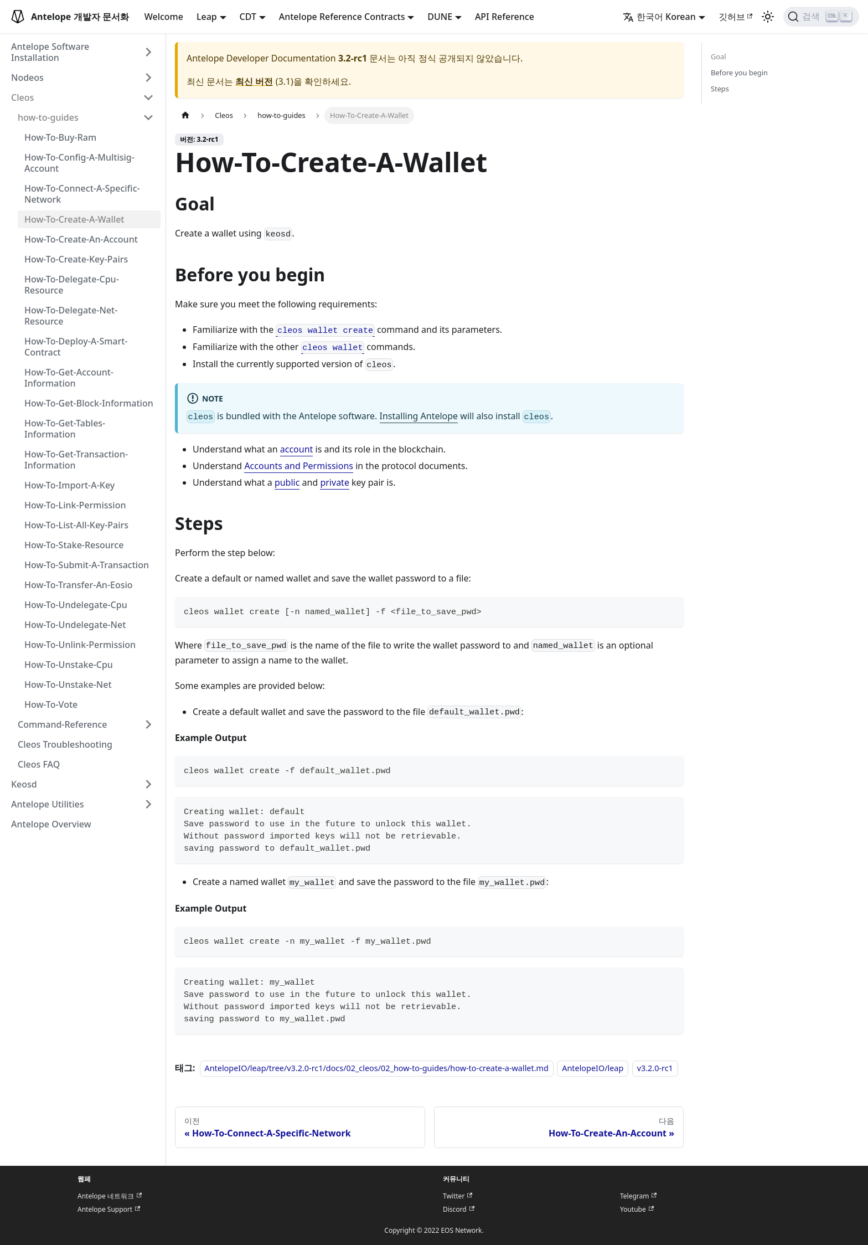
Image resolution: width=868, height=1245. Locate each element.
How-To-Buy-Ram (60, 137)
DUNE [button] (439, 17)
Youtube (637, 1209)
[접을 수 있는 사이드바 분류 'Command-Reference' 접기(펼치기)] (148, 724)
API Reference (504, 17)
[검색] (821, 17)
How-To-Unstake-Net (68, 684)
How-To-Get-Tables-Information (64, 428)
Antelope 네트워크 (110, 1196)
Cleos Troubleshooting (65, 744)
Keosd (24, 784)
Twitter (457, 1196)
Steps (720, 89)
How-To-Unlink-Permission (80, 645)
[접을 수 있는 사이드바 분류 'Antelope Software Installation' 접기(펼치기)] (148, 52)
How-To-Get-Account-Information (68, 377)
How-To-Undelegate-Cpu (75, 605)
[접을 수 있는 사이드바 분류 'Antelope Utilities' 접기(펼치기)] (148, 804)
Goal (718, 56)
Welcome (163, 17)
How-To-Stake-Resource (73, 545)
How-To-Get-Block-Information (88, 403)
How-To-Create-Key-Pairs (76, 259)
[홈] (185, 115)
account (296, 449)
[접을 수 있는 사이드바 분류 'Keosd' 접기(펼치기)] (148, 784)
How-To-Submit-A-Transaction (86, 565)
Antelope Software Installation (50, 52)
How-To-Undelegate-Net (75, 625)
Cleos (22, 97)
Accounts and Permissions (298, 466)
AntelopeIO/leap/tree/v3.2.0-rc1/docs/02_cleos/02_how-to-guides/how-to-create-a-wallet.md (377, 1068)
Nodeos (27, 77)
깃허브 (736, 17)
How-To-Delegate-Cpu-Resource (71, 284)
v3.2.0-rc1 (655, 1068)
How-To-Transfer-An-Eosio (78, 585)
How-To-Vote (51, 704)
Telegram (638, 1196)
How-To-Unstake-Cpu (68, 664)
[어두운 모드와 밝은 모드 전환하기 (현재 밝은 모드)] (768, 16)
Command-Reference (62, 724)
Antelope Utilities (47, 804)
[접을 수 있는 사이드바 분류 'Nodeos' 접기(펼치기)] (148, 77)
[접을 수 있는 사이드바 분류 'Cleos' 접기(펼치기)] (148, 97)
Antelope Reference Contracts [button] (342, 17)
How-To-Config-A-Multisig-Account (79, 162)
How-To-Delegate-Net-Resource (70, 315)
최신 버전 (254, 81)
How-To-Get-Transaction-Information (76, 459)
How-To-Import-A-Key (69, 485)
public (287, 482)
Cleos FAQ (39, 764)
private (334, 482)
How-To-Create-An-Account (81, 239)
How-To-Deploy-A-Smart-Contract (76, 346)
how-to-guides (48, 117)
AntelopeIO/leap (592, 1068)
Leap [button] (207, 17)
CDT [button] (248, 17)
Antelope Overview (51, 824)
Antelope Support (109, 1209)
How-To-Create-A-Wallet (74, 219)
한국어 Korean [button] (659, 17)
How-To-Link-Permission (75, 505)
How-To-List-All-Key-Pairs (76, 525)
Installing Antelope (419, 416)
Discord (458, 1209)
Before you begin (739, 73)
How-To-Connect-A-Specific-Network (82, 193)
